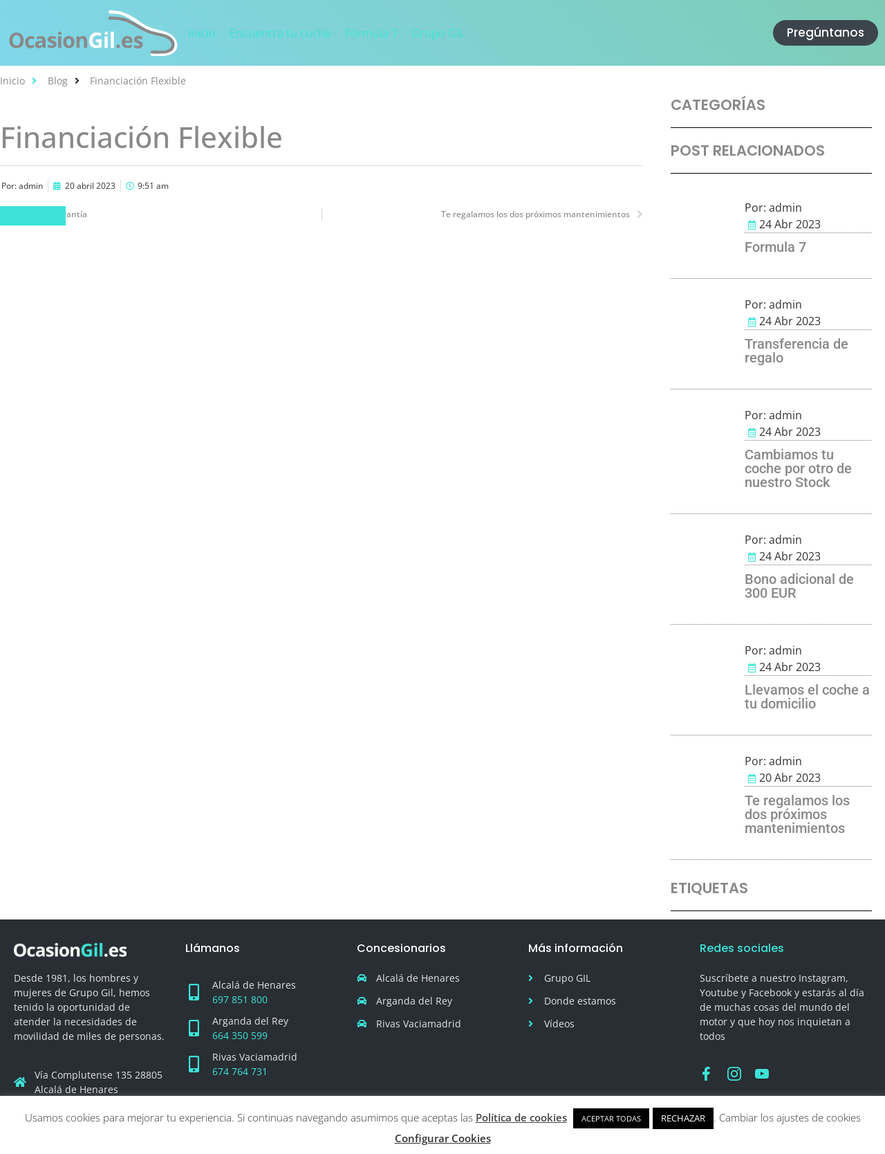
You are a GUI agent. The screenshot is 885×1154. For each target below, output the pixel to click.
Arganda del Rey (250, 1020)
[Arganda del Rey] (193, 1028)
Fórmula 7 (33, 215)
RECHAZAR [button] (683, 1118)
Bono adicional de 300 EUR (799, 586)
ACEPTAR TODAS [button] (611, 1118)
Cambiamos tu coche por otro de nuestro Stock (798, 468)
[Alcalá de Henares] (193, 992)
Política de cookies (521, 1117)
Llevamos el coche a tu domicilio (807, 696)
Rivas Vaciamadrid (254, 1056)
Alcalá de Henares (254, 984)
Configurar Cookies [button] (443, 1138)
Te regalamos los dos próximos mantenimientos (797, 814)
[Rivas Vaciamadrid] (193, 1064)
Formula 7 (775, 247)
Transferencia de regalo (796, 351)
